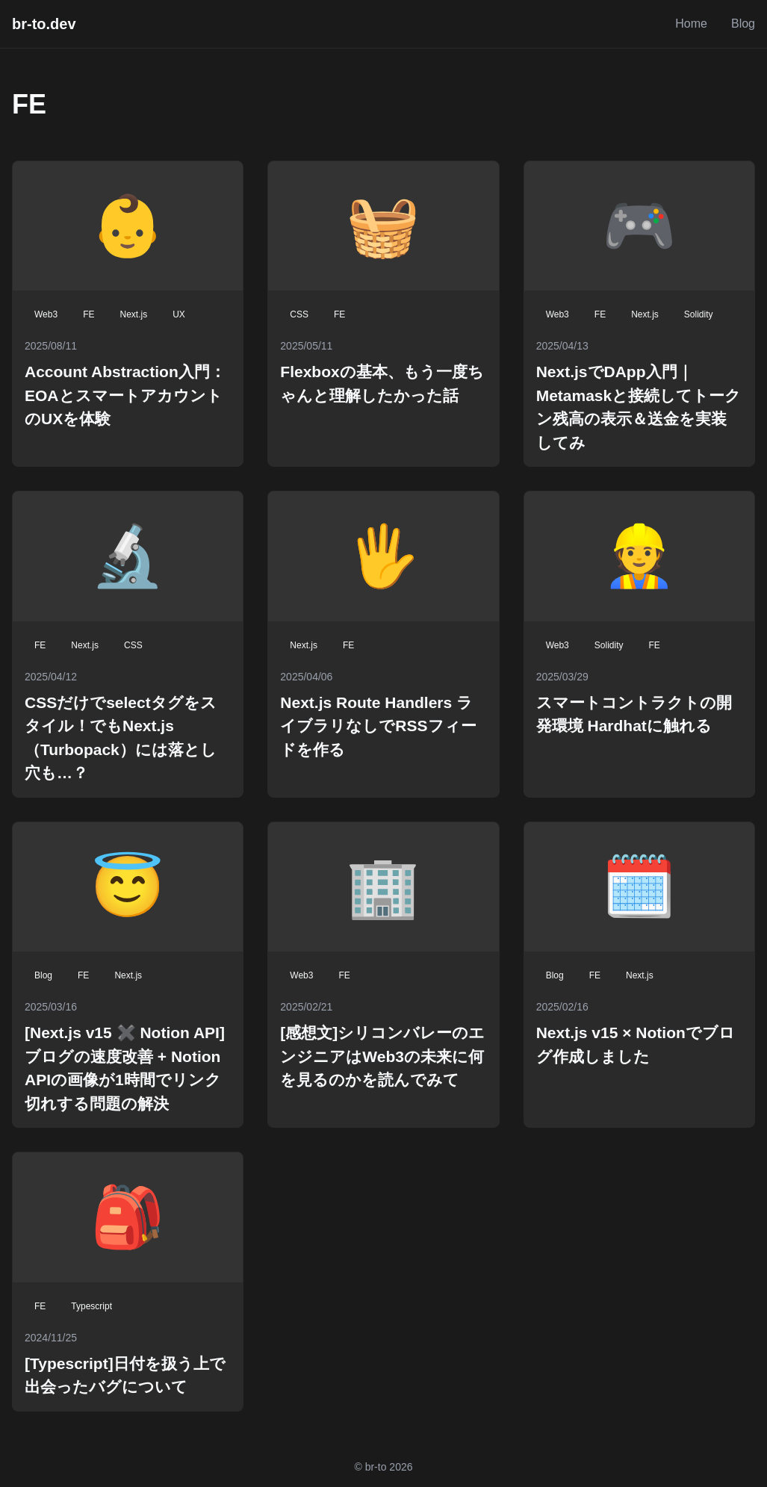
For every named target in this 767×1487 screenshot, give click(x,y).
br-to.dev (44, 24)
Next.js (133, 314)
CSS (299, 314)
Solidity (698, 314)
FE (88, 314)
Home (691, 23)
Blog (743, 23)
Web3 (46, 314)
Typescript (91, 1306)
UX (179, 314)
